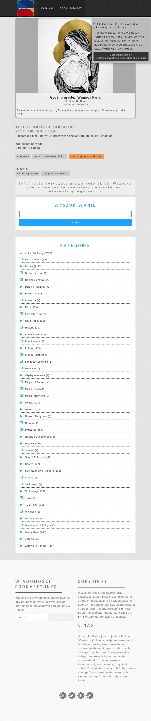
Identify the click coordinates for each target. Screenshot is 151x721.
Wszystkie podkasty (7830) (36, 253)
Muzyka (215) (33, 402)
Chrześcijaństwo (27, 173)
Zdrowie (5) (32, 539)
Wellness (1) (32, 511)
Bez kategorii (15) (36, 259)
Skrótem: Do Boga (35, 130)
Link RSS (23, 156)
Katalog (47, 8)
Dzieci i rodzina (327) (38, 286)
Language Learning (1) (38, 361)
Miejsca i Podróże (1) (38, 382)
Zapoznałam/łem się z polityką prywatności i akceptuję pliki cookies (121, 56)
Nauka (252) (32, 409)
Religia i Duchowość (55, 173)
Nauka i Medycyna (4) (38, 416)
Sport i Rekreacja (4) (37, 457)
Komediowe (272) (35, 334)
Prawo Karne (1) (35, 430)
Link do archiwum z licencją (107, 616)
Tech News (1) (33, 484)
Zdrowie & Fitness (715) (39, 545)
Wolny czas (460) (35, 532)
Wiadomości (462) (36, 518)
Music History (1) (35, 389)
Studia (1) (31, 477)
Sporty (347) (32, 464)
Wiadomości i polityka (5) (40, 525)
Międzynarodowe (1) (37, 375)
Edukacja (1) (32, 300)
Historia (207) (33, 327)
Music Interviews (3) (37, 395)
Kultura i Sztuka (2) (36, 355)
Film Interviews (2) (36, 314)
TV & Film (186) (34, 505)
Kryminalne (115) (35, 341)
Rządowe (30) (33, 443)
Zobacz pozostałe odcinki (50, 156)
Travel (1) (31, 498)
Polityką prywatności (108, 36)
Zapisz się (60, 617)
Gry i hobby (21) (35, 321)
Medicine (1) (32, 368)
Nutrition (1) (32, 423)
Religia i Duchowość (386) (40, 436)
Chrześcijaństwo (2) (37, 280)
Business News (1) (36, 273)
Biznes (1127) (33, 266)
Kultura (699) (33, 348)
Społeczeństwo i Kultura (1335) (44, 470)
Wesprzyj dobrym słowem (86, 156)
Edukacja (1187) (35, 293)
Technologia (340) (35, 491)
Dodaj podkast (71, 8)
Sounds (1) (31, 450)
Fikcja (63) (31, 307)
